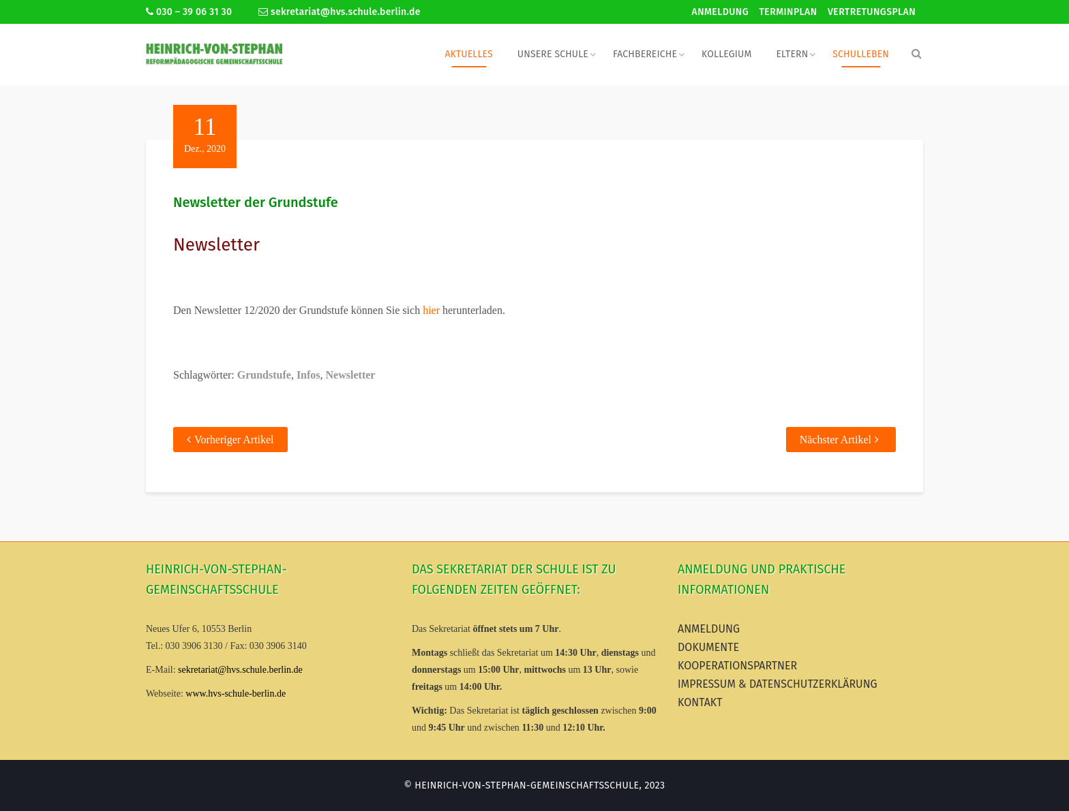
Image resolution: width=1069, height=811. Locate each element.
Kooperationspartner (737, 665)
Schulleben (860, 54)
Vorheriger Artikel (234, 439)
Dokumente (708, 647)
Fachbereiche (645, 54)
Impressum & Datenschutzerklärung (777, 684)
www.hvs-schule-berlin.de (235, 693)
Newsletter (351, 375)
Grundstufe (264, 375)
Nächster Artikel (835, 439)
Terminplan (788, 12)
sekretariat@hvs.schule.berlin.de (339, 12)
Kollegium (726, 54)
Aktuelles (468, 54)
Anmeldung (720, 12)
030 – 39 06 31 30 (189, 12)
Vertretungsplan (872, 12)
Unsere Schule (552, 54)
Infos (308, 375)
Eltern (792, 54)
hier (431, 310)
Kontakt (700, 702)
